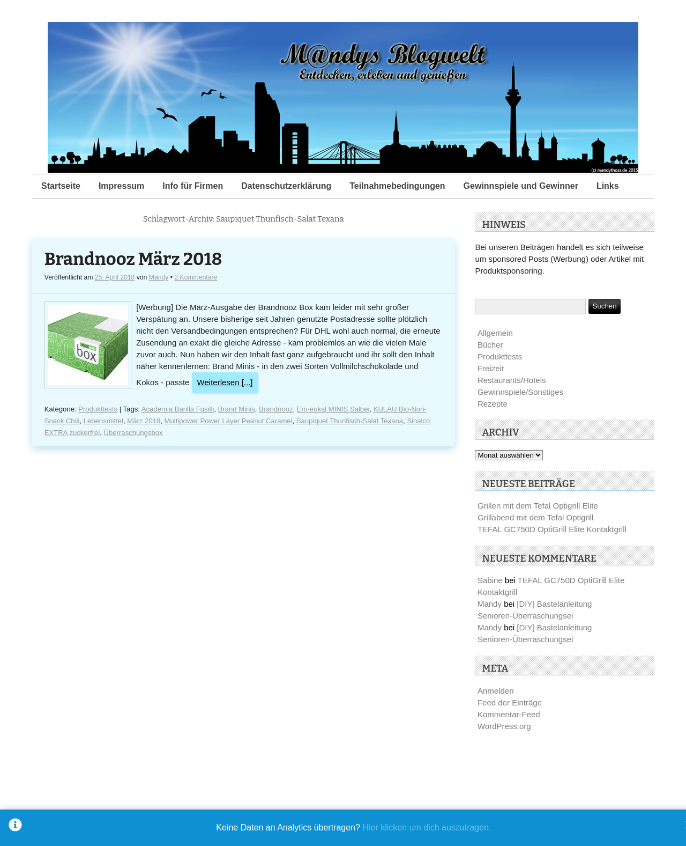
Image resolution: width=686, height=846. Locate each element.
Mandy (159, 277)
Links (607, 185)
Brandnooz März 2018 (133, 259)
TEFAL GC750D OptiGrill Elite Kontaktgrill (552, 529)
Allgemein (495, 332)
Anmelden (496, 690)
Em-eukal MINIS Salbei (333, 409)
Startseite (60, 185)
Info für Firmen (192, 185)
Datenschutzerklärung (286, 185)
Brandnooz (276, 409)
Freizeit (491, 368)
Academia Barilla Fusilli (177, 409)
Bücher (490, 344)
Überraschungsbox (133, 433)
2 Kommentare (195, 277)
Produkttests (97, 409)
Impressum (121, 185)
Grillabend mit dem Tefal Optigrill (535, 517)
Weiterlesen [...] (225, 382)
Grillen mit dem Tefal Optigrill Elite (538, 505)
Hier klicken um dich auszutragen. (426, 827)
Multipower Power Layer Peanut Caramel (229, 421)
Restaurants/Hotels (512, 380)
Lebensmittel (103, 421)
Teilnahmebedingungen (397, 185)
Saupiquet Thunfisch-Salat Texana (349, 421)
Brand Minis (236, 409)
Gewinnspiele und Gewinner (521, 185)
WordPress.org (504, 726)
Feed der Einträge (510, 702)
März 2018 (143, 421)
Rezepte (493, 403)
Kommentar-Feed (509, 714)
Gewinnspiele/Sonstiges (520, 391)
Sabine (490, 580)
